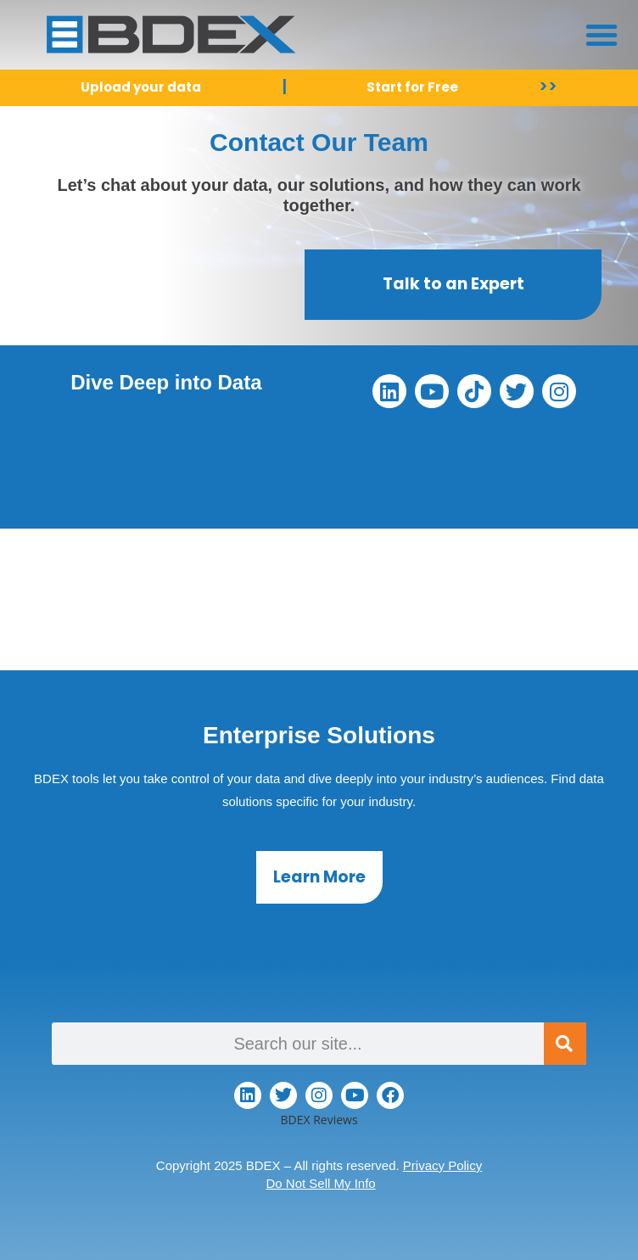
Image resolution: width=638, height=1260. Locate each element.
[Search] (565, 1043)
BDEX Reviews (318, 1120)
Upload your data (141, 87)
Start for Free (412, 87)
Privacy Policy (442, 1165)
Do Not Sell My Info (320, 1183)
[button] (601, 34)
